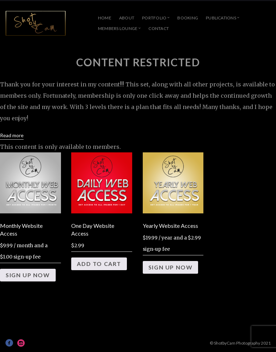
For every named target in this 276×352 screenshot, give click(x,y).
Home (104, 17)
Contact (158, 28)
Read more (12, 135)
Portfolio (154, 17)
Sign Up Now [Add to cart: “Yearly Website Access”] (170, 267)
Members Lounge (117, 28)
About (126, 17)
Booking (187, 17)
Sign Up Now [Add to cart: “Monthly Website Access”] (28, 275)
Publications (221, 17)
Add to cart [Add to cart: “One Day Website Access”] (99, 263)
